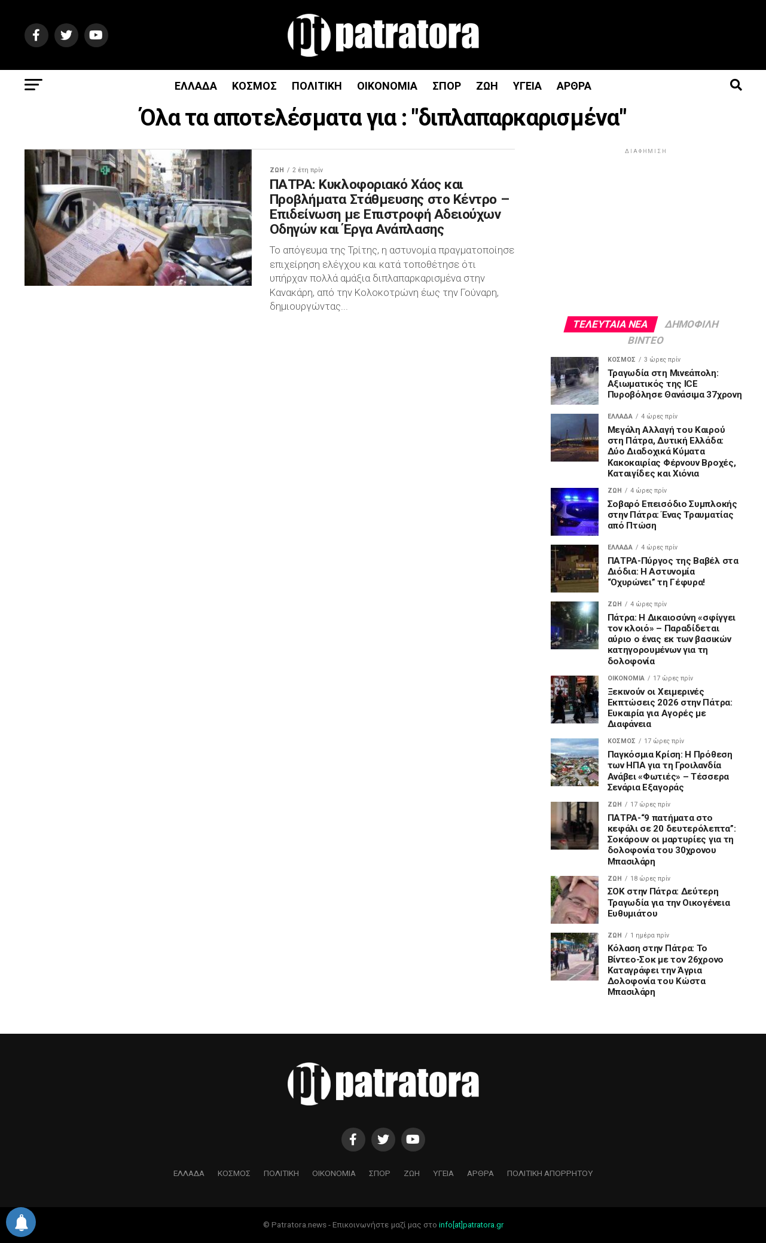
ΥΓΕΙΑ (527, 86)
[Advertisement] (646, 231)
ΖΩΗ (487, 86)
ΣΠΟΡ (446, 86)
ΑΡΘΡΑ (574, 86)
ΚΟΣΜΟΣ (254, 86)
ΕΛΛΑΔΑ (196, 86)
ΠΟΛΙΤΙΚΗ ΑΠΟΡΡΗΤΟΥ (550, 1173)
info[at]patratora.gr (471, 1224)
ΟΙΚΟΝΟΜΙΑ (387, 86)
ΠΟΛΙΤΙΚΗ (317, 86)
